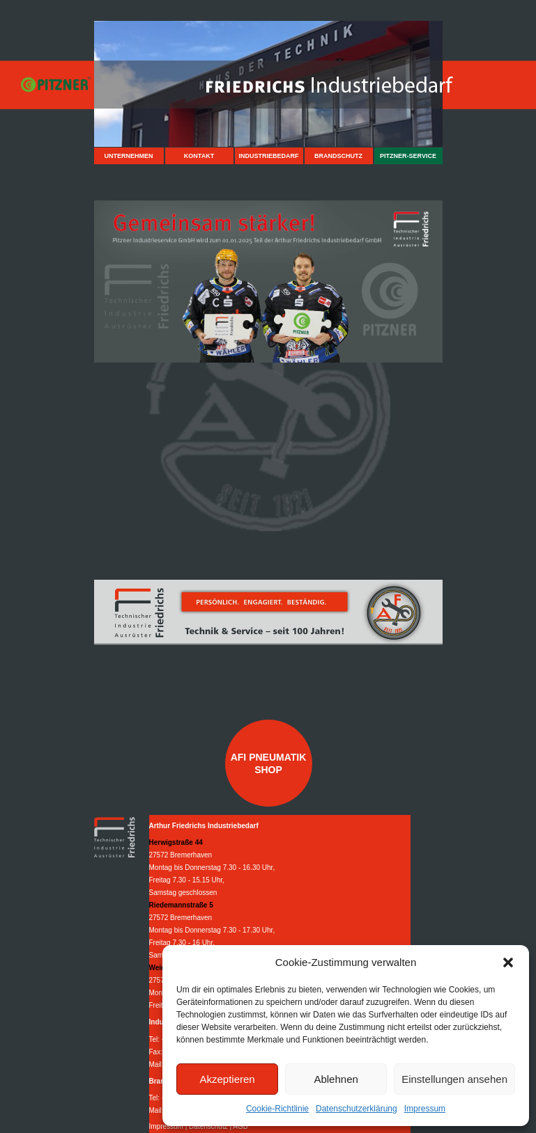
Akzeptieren (226, 1079)
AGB (240, 1126)
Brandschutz (338, 155)
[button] (508, 962)
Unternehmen (128, 155)
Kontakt (199, 155)
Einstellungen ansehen (454, 1079)
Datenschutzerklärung (356, 1109)
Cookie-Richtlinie (277, 1109)
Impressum (424, 1109)
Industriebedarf (268, 155)
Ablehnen (336, 1079)
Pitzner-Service (408, 155)
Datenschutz (208, 1126)
